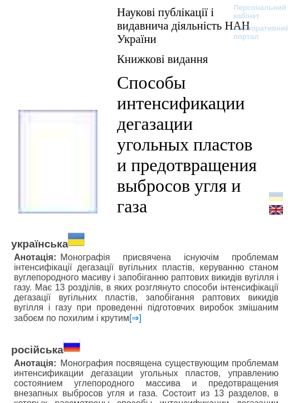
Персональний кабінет (254, 11)
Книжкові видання (162, 58)
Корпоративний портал (254, 32)
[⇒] (135, 318)
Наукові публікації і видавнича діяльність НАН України (183, 25)
